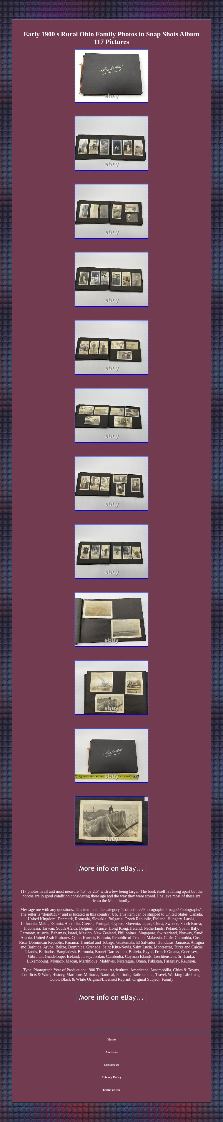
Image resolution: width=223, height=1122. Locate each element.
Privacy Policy (111, 1077)
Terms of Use (111, 1090)
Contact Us (111, 1064)
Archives (111, 1052)
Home (111, 1039)
